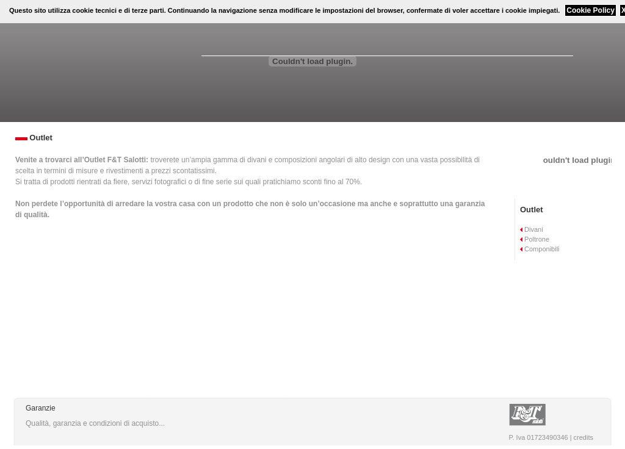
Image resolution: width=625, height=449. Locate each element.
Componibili (540, 249)
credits (583, 437)
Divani (531, 229)
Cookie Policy (590, 10)
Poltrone (534, 239)
